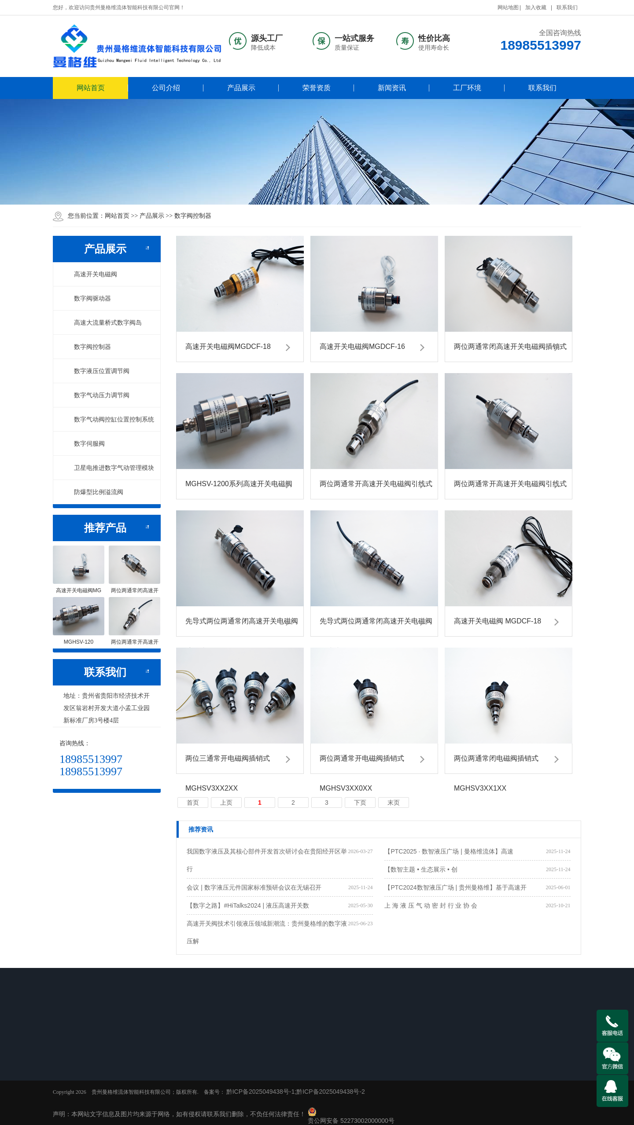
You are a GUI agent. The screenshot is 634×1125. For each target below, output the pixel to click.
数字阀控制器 (192, 215)
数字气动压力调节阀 (96, 395)
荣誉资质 (316, 88)
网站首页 (91, 88)
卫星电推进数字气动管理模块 (109, 467)
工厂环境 (467, 88)
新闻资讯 (392, 88)
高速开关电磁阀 (90, 274)
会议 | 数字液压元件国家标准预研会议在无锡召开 (254, 887)
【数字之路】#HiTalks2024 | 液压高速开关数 (248, 905)
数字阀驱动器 (87, 298)
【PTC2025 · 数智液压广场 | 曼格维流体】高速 (448, 851)
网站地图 (508, 7)
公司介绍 (166, 88)
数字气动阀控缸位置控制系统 (109, 419)
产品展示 (241, 88)
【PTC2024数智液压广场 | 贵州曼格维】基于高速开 (455, 887)
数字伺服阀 (84, 443)
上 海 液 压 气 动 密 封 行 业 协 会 (430, 905)
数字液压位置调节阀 (96, 370)
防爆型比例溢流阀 (93, 491)
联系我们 (567, 7)
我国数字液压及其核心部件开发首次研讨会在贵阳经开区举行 (267, 860)
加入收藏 (535, 7)
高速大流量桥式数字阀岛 (103, 322)
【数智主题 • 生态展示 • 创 (420, 869)
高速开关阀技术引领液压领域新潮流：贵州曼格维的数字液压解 (267, 932)
